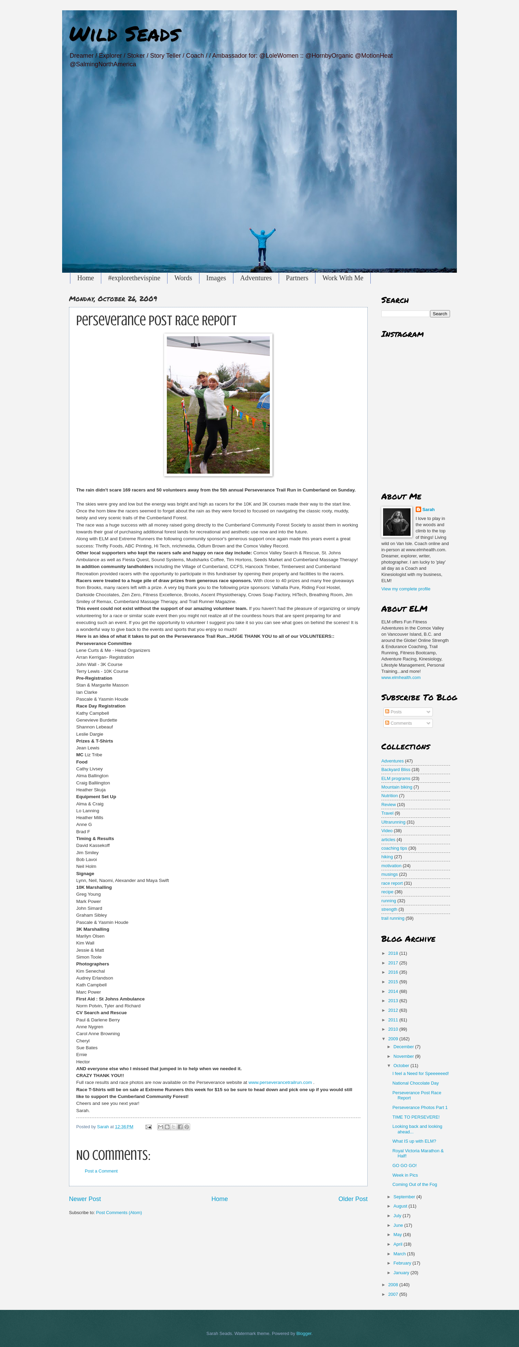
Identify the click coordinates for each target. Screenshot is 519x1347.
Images (216, 278)
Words (183, 278)
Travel (387, 813)
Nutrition (389, 795)
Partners (297, 278)
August (400, 1206)
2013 (393, 1000)
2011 (393, 1019)
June (398, 1225)
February (402, 1263)
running (388, 900)
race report (392, 883)
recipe (387, 891)
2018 (393, 953)
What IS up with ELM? (414, 1141)
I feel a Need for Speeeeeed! (420, 1073)
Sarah (429, 509)
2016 (393, 972)
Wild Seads (124, 33)
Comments (398, 723)
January (401, 1272)
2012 (393, 1010)
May (398, 1234)
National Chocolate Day (415, 1083)
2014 (393, 991)
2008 (393, 1284)
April (398, 1244)
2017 (393, 962)
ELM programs (395, 778)
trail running (392, 918)
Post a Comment (101, 1171)
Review (388, 804)
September (404, 1196)
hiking (387, 856)
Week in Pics (405, 1175)
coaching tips (394, 848)
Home (85, 278)
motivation (391, 865)
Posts (393, 711)
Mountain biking (396, 787)
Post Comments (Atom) (119, 1212)
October (401, 1065)
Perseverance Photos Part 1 (420, 1107)
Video (387, 830)
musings (389, 874)
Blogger (303, 1333)
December (404, 1046)
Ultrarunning (393, 822)
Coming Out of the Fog (414, 1184)
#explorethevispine (134, 278)
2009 (393, 1038)
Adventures (256, 278)
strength (389, 909)
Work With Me (342, 278)
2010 (393, 1029)
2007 (393, 1294)
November (404, 1056)
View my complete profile (405, 588)
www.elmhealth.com (401, 677)
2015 (393, 981)
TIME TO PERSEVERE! (416, 1117)
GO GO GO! (404, 1165)
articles (388, 839)
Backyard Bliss (395, 769)
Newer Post (85, 1199)
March (400, 1253)
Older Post (353, 1199)
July (397, 1215)
